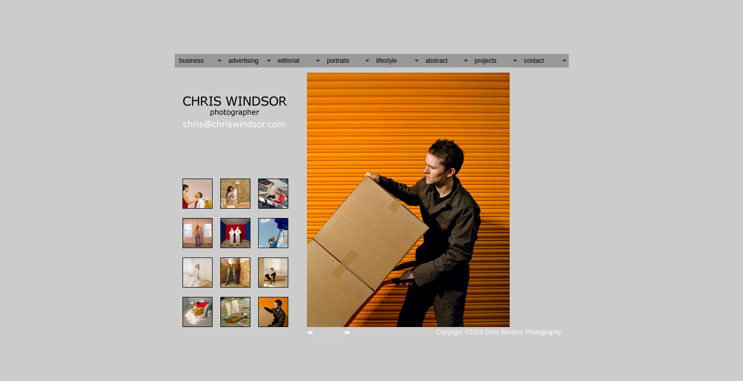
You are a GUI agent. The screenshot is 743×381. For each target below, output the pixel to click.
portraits (338, 57)
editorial (289, 57)
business (191, 57)
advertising (244, 57)
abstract (437, 57)
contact (534, 57)
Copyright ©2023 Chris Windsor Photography (498, 328)
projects (486, 57)
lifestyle (386, 57)
